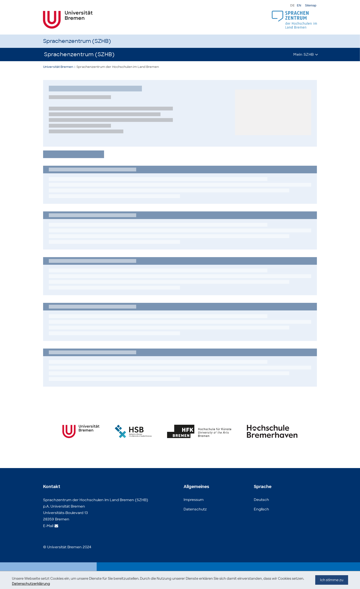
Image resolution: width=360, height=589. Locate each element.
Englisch (261, 509)
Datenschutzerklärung (31, 584)
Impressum (194, 499)
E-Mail (48, 526)
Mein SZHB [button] (303, 54)
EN (299, 5)
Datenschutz (195, 509)
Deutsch (261, 499)
